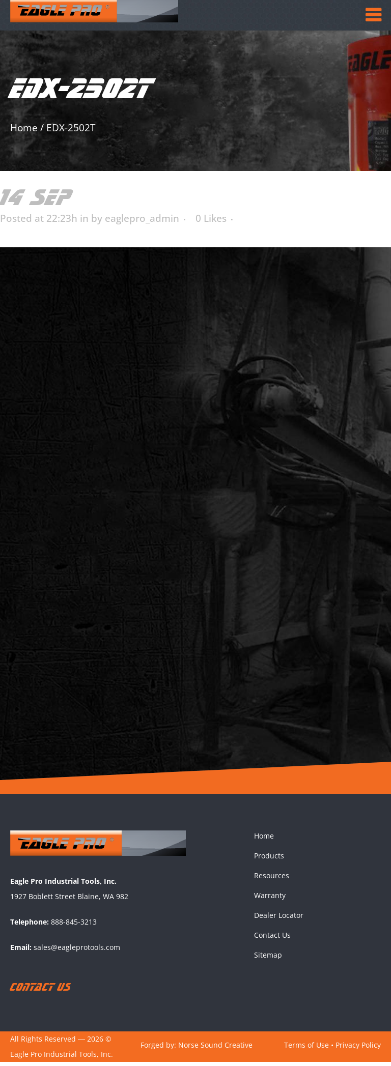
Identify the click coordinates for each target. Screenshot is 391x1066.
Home (24, 127)
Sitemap (268, 958)
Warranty (270, 899)
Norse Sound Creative (215, 1048)
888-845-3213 (74, 926)
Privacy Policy (358, 1048)
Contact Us (272, 938)
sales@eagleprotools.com (77, 951)
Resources (271, 879)
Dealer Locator (278, 919)
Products (269, 859)
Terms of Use (306, 1048)
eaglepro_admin (142, 218)
